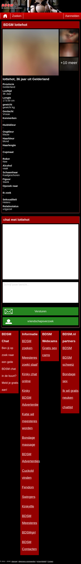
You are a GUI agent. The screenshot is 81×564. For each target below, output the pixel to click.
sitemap (14, 561)
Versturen (40, 311)
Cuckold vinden (28, 474)
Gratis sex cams (49, 351)
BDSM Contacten (29, 545)
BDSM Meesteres (29, 519)
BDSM (67, 348)
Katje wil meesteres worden (29, 421)
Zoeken (16, 15)
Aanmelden (72, 15)
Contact (50, 561)
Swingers (28, 497)
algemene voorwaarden (27, 561)
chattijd (67, 407)
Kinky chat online (29, 377)
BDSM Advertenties (30, 457)
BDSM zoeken (27, 344)
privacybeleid (41, 561)
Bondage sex (68, 377)
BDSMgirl (29, 532)
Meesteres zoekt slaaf (29, 361)
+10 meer (69, 62)
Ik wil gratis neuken (70, 394)
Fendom (28, 487)
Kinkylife (28, 506)
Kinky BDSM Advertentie (30, 397)
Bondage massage (28, 441)
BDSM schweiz (68, 361)
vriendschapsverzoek (40, 321)
